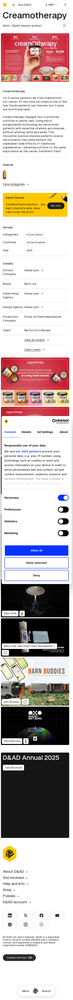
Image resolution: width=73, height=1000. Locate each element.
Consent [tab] (10, 432)
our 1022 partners (28, 451)
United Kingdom (36, 242)
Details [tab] (26, 432)
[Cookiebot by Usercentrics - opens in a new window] (52, 421)
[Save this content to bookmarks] (64, 26)
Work (6, 25)
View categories (16, 184)
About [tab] (64, 432)
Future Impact (34, 234)
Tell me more (13, 767)
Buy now (56, 205)
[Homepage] (35, 991)
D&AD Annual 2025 (31, 757)
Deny (36, 575)
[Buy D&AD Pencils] (21, 5)
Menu (25, 991)
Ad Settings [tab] (45, 432)
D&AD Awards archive (26, 25)
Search (46, 991)
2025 (29, 250)
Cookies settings (19, 958)
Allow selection (36, 562)
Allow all (37, 550)
